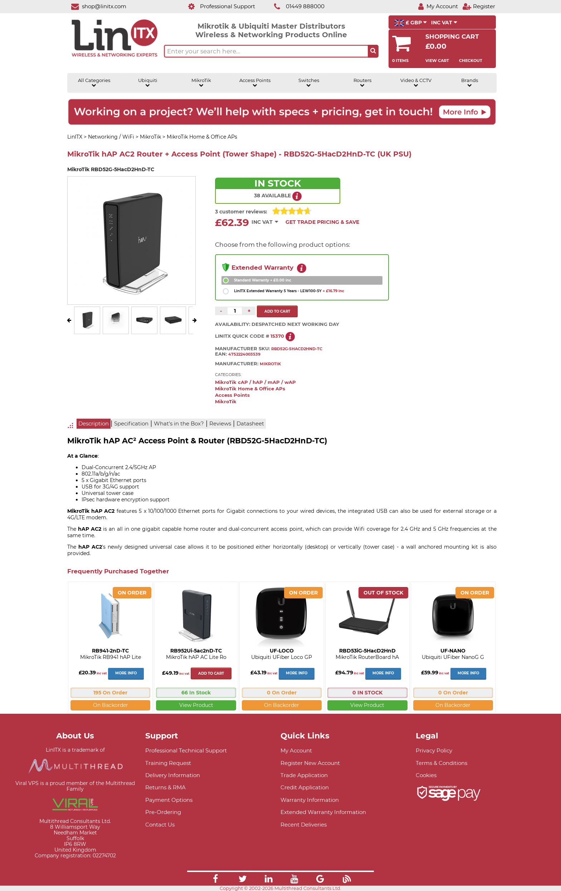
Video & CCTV (415, 83)
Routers (362, 83)
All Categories (94, 83)
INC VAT (444, 22)
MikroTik (201, 83)
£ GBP (410, 23)
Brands (469, 83)
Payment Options (168, 799)
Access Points (254, 83)
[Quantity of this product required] (235, 311)
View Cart (437, 60)
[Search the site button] (373, 51)
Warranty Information (309, 799)
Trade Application (304, 775)
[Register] (478, 6)
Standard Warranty (262, 280)
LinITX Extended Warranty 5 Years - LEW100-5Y (289, 291)
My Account (296, 750)
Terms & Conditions (441, 763)
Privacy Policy (434, 750)
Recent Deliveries (303, 824)
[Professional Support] (217, 6)
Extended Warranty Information (323, 812)
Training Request (168, 763)
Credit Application (304, 787)
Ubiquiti (147, 83)
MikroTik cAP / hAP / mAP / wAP (255, 382)
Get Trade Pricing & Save (322, 222)
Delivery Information (172, 775)
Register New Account (310, 763)
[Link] (215, 880)
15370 (277, 336)
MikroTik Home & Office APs (250, 388)
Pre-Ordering (163, 812)
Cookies (426, 775)
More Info (126, 673)
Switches (308, 83)
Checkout (470, 60)
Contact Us (160, 824)
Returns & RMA (165, 787)
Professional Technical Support (186, 750)
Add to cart (211, 673)
